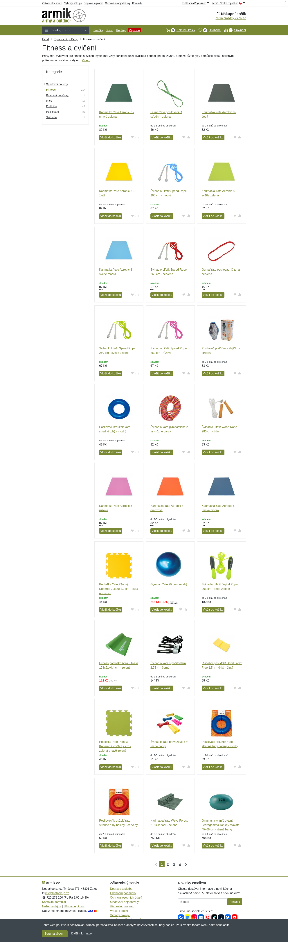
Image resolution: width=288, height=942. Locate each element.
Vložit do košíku (110, 137)
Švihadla (51, 117)
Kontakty (137, 3)
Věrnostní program (122, 906)
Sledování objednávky (117, 3)
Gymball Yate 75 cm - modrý (168, 584)
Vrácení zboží (119, 910)
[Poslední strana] (185, 864)
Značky (98, 30)
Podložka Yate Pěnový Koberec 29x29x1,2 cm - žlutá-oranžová (119, 589)
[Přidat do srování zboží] (137, 137)
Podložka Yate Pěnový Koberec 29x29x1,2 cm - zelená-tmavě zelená (115, 746)
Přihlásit (234, 901)
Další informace (81, 933)
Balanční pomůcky (57, 95)
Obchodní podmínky (123, 893)
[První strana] (155, 864)
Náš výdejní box (74, 906)
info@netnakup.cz (57, 893)
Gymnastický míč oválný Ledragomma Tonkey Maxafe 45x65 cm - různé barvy (221, 825)
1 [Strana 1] (162, 864)
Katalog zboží (66, 30)
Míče (49, 100)
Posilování (52, 111)
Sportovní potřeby (66, 39)
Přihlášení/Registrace (195, 3)
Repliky (120, 30)
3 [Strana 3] (174, 864)
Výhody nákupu (73, 3)
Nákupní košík (179, 30)
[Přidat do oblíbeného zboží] (132, 137)
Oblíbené (208, 30)
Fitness (51, 89)
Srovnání (233, 30)
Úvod (45, 39)
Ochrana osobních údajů (126, 897)
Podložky (51, 106)
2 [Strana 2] (168, 864)
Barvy (109, 30)
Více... (86, 60)
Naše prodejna (51, 906)
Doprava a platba (93, 3)
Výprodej (135, 30)
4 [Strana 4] (180, 864)
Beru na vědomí (54, 933)
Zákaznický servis (52, 3)
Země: (228, 3)
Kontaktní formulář (54, 902)
